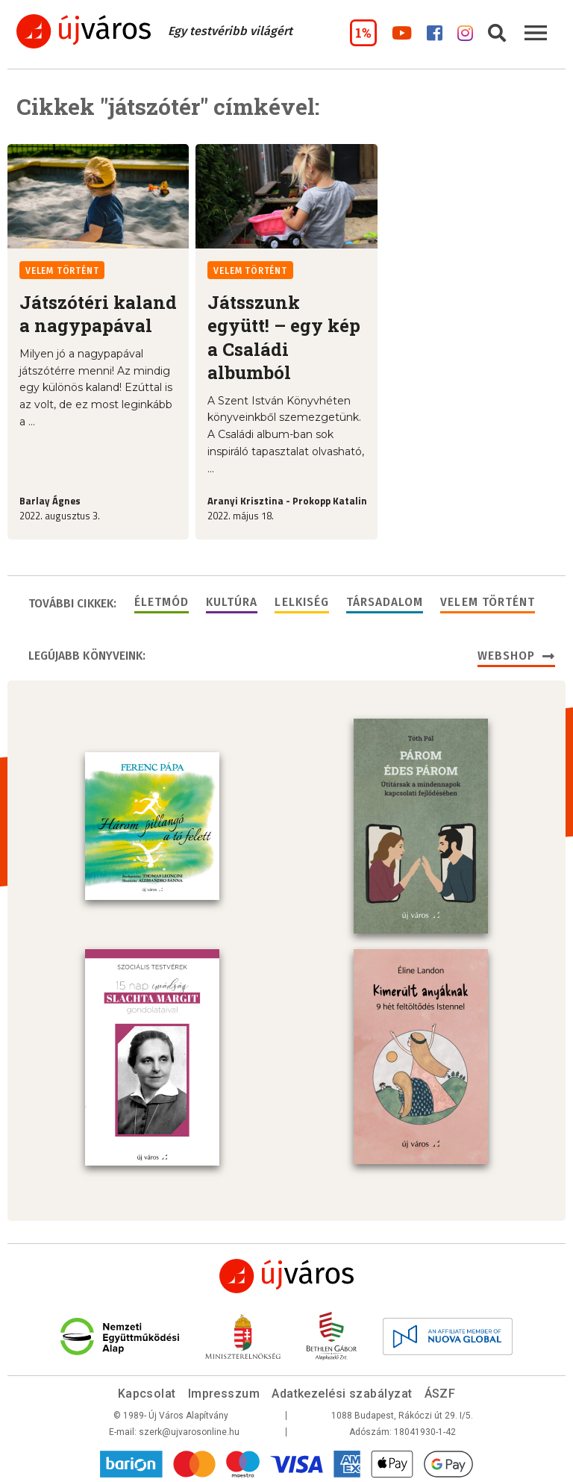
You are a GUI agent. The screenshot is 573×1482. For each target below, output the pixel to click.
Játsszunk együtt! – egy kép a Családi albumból (283, 337)
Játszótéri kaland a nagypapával (98, 313)
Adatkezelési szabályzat (342, 1390)
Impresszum (224, 1390)
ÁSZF (440, 1390)
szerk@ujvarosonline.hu (189, 1429)
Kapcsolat (147, 1390)
